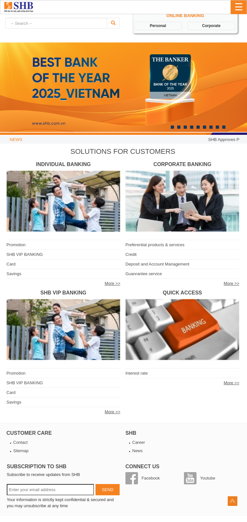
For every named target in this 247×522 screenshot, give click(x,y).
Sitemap (21, 450)
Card (10, 264)
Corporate (211, 25)
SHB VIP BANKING (24, 254)
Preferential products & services (155, 244)
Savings (13, 273)
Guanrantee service (143, 273)
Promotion (15, 244)
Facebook (151, 478)
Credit (131, 254)
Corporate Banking (182, 164)
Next (8, 90)
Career (138, 442)
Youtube (207, 478)
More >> (112, 283)
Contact (20, 442)
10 (223, 127)
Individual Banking (63, 164)
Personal (158, 25)
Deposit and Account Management (157, 264)
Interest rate (136, 373)
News (137, 450)
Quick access (182, 292)
